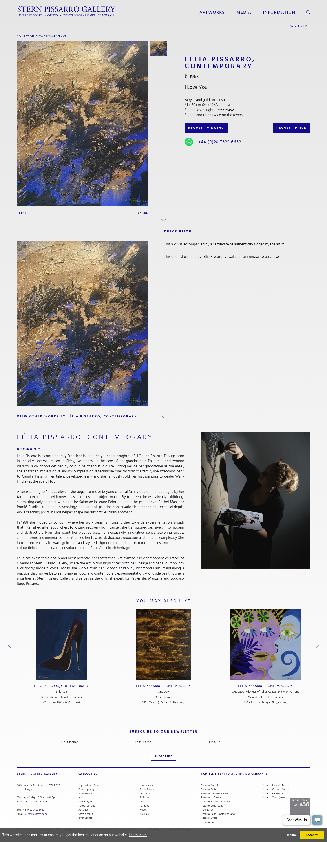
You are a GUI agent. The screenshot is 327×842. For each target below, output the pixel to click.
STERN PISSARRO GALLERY (37, 774)
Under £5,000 (85, 802)
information (279, 12)
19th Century (85, 793)
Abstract (59, 36)
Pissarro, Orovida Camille (276, 789)
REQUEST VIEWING (206, 127)
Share (143, 212)
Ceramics (145, 793)
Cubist (143, 802)
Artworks (212, 12)
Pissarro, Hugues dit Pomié (215, 802)
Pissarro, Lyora (209, 818)
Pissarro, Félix (208, 789)
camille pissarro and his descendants (234, 774)
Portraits (144, 806)
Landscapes (146, 785)
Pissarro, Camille (210, 785)
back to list (299, 26)
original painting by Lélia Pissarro (197, 257)
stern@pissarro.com (35, 814)
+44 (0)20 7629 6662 (219, 142)
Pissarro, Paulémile (272, 793)
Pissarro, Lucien (209, 822)
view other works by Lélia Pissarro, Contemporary (77, 416)
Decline (291, 835)
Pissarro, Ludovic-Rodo (275, 785)
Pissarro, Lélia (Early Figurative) (212, 808)
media (243, 12)
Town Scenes (147, 789)
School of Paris (86, 806)
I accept (312, 835)
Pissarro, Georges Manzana (216, 793)
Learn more (138, 835)
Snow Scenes (85, 814)
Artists (82, 797)
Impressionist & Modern (91, 785)
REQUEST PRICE (291, 127)
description (178, 231)
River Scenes (85, 818)
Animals (144, 814)
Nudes (143, 810)
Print (21, 212)
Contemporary (86, 789)
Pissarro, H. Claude (211, 797)
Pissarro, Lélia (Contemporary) (218, 814)
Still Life (144, 797)
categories (87, 774)
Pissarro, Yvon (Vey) (273, 797)
